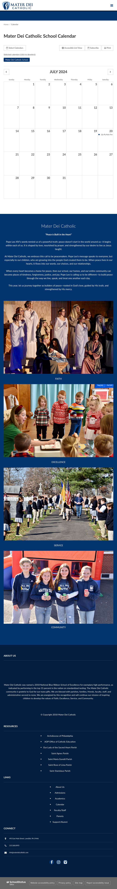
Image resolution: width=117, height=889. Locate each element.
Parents (60, 816)
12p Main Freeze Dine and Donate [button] (106, 134)
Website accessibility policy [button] (42, 883)
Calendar (60, 804)
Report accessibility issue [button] (98, 883)
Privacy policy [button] (65, 883)
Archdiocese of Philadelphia (60, 736)
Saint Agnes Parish (60, 753)
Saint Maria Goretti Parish (60, 759)
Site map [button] (79, 883)
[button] (6, 72)
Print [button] (107, 48)
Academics (60, 798)
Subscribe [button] (93, 48)
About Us (60, 787)
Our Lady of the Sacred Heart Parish (60, 747)
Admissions (60, 792)
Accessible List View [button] (72, 48)
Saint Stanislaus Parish (60, 771)
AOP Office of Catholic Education (60, 741)
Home (6, 24)
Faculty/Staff (60, 810)
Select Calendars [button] (14, 48)
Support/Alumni (60, 822)
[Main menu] (111, 5)
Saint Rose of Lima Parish (60, 765)
